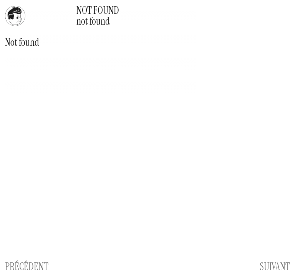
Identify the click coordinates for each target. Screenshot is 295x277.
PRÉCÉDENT (26, 266)
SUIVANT (275, 266)
